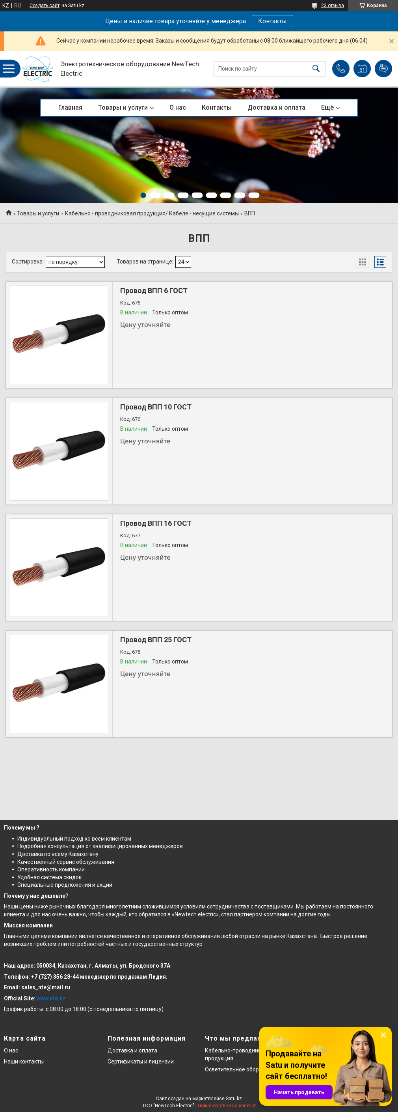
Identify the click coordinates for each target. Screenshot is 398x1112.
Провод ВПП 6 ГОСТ (154, 290)
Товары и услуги (123, 107)
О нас (177, 107)
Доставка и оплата (276, 107)
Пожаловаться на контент (227, 1105)
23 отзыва (332, 5)
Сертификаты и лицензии (141, 1061)
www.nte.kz (51, 998)
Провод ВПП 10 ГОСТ (156, 407)
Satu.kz (234, 1098)
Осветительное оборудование (244, 1069)
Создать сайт (45, 5)
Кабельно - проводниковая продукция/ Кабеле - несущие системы (152, 213)
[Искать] (316, 69)
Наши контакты (24, 1061)
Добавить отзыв (383, 68)
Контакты (272, 21)
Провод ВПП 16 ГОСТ (156, 523)
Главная (70, 107)
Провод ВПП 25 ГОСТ (156, 639)
